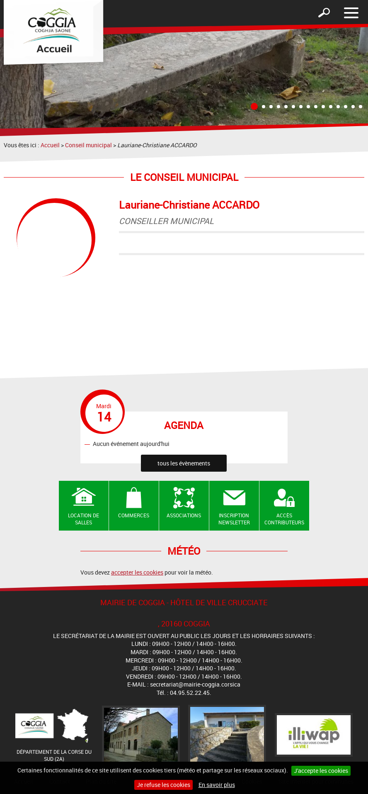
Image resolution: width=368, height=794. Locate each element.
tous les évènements (183, 463)
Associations (184, 515)
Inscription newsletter (234, 519)
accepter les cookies (137, 572)
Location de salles (83, 519)
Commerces (133, 515)
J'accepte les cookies (321, 771)
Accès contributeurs (284, 519)
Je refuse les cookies (163, 785)
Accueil (50, 145)
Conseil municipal (88, 145)
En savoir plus (217, 785)
